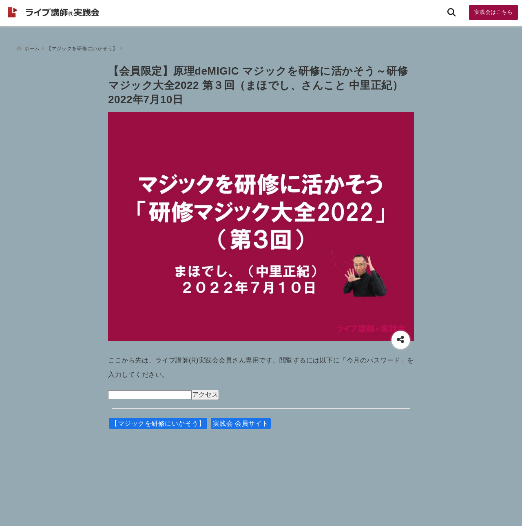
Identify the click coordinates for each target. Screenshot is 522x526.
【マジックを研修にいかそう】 (158, 421)
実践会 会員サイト (241, 421)
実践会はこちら (493, 12)
